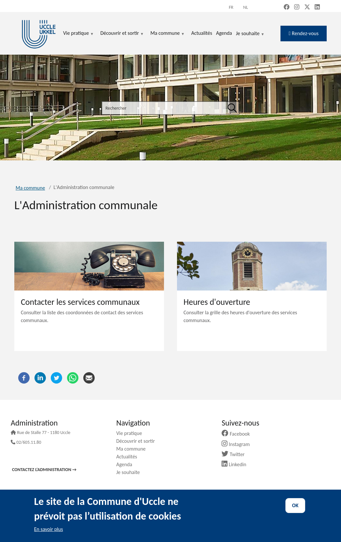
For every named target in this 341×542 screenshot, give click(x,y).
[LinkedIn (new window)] (317, 7)
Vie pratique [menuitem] (78, 33)
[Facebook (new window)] (286, 7)
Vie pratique (131, 433)
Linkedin (236, 464)
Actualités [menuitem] (201, 33)
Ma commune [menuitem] (167, 33)
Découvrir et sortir (138, 441)
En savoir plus (48, 529)
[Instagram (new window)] (297, 7)
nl (245, 7)
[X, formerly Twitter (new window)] (307, 7)
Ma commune (30, 188)
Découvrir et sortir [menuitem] (122, 33)
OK (295, 505)
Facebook (238, 434)
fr (231, 7)
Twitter (235, 454)
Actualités (129, 457)
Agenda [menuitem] (224, 33)
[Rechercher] (232, 108)
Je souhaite (250, 33)
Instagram (238, 444)
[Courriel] (89, 377)
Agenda (126, 464)
